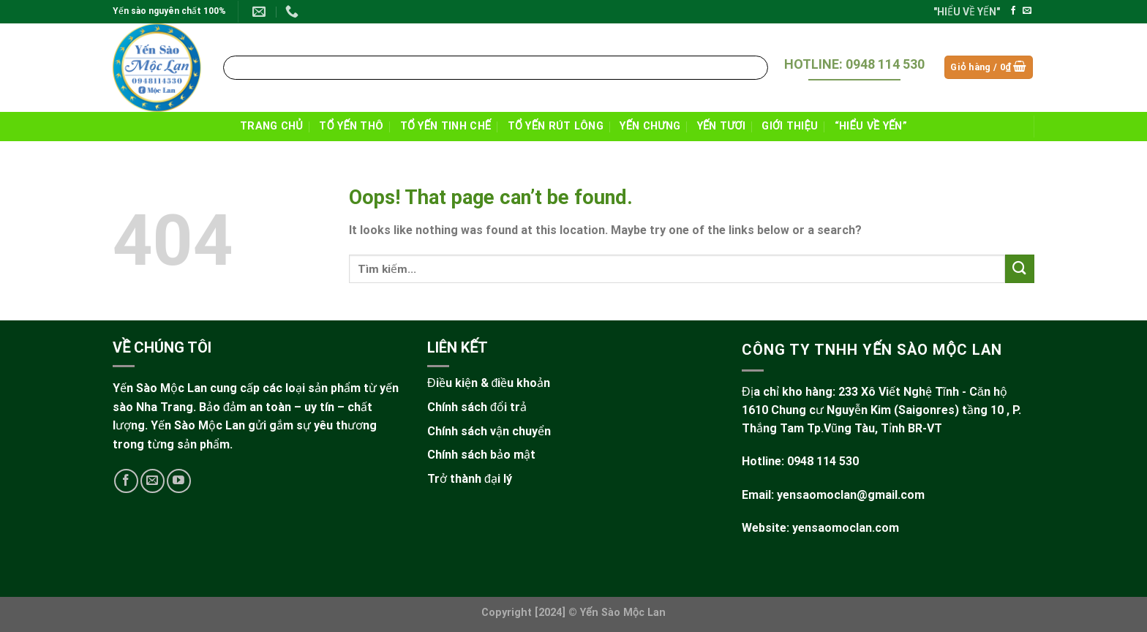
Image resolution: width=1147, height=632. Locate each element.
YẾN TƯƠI (721, 126)
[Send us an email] (1027, 11)
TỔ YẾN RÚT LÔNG (555, 126)
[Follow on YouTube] (179, 481)
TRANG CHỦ (271, 126)
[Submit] (754, 67)
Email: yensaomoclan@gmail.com (833, 495)
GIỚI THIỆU (789, 126)
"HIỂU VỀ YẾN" (966, 12)
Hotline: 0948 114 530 (800, 461)
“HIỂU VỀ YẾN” (871, 126)
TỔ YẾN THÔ (351, 126)
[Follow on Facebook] (1013, 11)
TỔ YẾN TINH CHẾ (446, 126)
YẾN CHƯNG (650, 126)
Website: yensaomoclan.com (820, 528)
